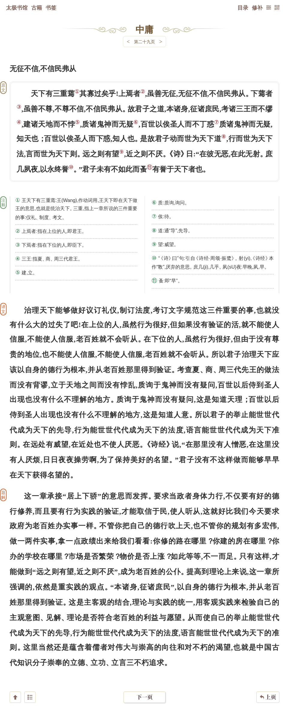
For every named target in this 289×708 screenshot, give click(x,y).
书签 (51, 7)
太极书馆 (17, 7)
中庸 (144, 29)
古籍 (36, 7)
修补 (257, 7)
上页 (268, 672)
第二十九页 (144, 41)
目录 (242, 7)
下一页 (144, 672)
